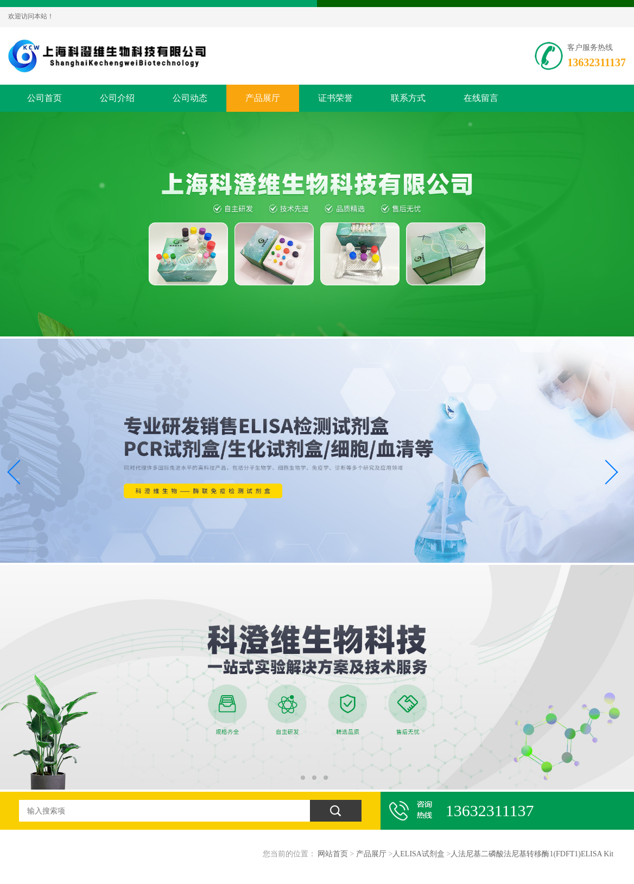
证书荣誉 (335, 98)
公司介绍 (117, 98)
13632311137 (596, 62)
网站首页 (333, 854)
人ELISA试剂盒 (418, 854)
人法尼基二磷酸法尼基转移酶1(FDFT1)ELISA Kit (532, 854)
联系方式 (408, 98)
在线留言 (481, 98)
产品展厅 (262, 98)
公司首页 (44, 98)
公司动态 (190, 98)
